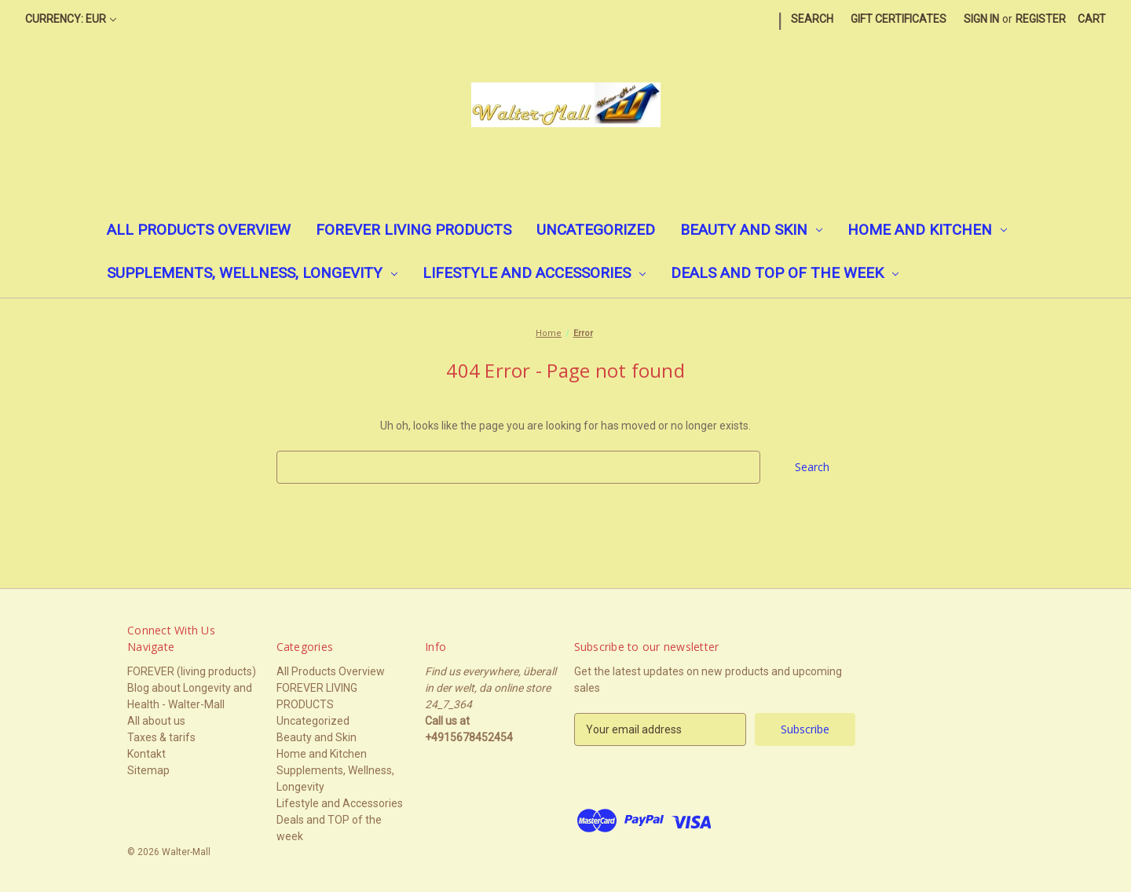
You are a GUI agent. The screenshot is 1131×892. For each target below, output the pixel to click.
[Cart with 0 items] (1092, 19)
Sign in (981, 19)
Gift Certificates (898, 19)
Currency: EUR (70, 19)
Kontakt (146, 754)
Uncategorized (595, 230)
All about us (156, 721)
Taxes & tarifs (161, 737)
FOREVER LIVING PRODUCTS (413, 230)
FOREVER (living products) (191, 671)
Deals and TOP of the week (785, 273)
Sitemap (148, 770)
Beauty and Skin (751, 230)
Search (812, 19)
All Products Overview (199, 230)
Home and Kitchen (927, 230)
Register (1041, 19)
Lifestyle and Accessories (534, 273)
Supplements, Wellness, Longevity (252, 273)
